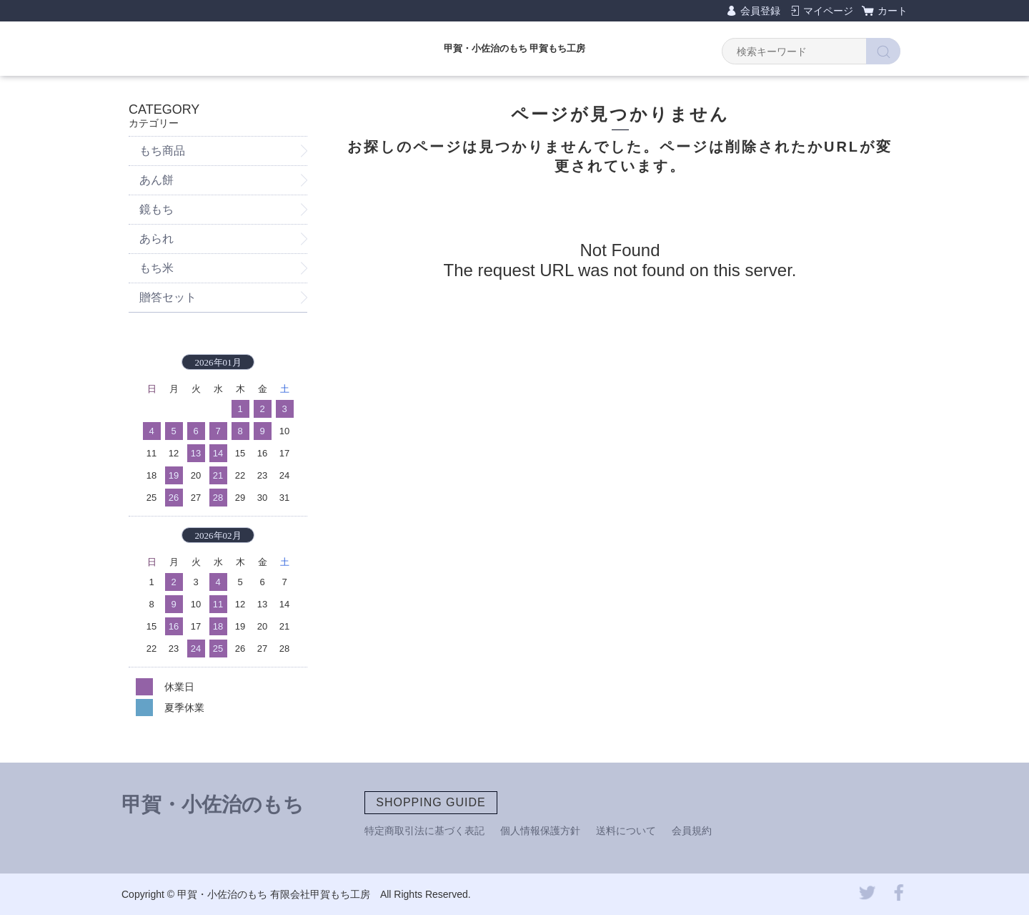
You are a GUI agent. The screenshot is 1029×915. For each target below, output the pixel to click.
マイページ (828, 10)
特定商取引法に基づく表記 (424, 830)
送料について (626, 830)
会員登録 (760, 10)
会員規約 (692, 830)
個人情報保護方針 (540, 830)
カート (893, 10)
